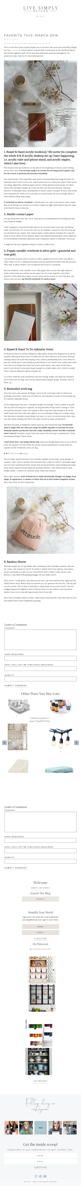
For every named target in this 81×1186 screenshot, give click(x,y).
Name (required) (14, 654)
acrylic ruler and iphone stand (27, 159)
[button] (40, 938)
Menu (40, 16)
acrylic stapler (61, 159)
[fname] (40, 926)
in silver (45, 250)
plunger (25, 454)
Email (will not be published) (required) (29, 665)
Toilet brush (14, 454)
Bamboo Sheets (16, 561)
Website (9, 675)
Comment (10, 628)
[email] (40, 932)
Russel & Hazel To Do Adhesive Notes (30, 349)
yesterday (15, 50)
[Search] (40, 899)
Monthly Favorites (12, 43)
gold (53, 250)
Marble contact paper (20, 214)
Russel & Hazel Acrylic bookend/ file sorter (33, 152)
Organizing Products (41, 43)
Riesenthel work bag (19, 388)
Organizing (26, 43)
